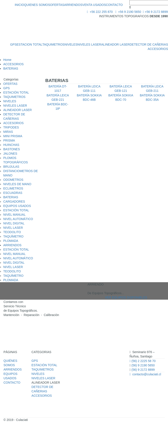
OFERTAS (57, 5)
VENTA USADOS (94, 5)
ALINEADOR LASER (115, 44)
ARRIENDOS (73, 5)
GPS (13, 44)
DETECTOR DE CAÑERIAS (149, 44)
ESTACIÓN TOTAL (44, 365)
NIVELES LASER (89, 44)
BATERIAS (10, 68)
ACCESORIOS (158, 49)
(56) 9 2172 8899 (143, 369)
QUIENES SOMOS (37, 5)
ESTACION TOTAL (29, 44)
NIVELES (71, 44)
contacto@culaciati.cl (145, 374)
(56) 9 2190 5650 (143, 365)
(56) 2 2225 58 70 (142, 361)
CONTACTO (114, 5)
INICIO (19, 5)
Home (7, 60)
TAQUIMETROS (53, 44)
